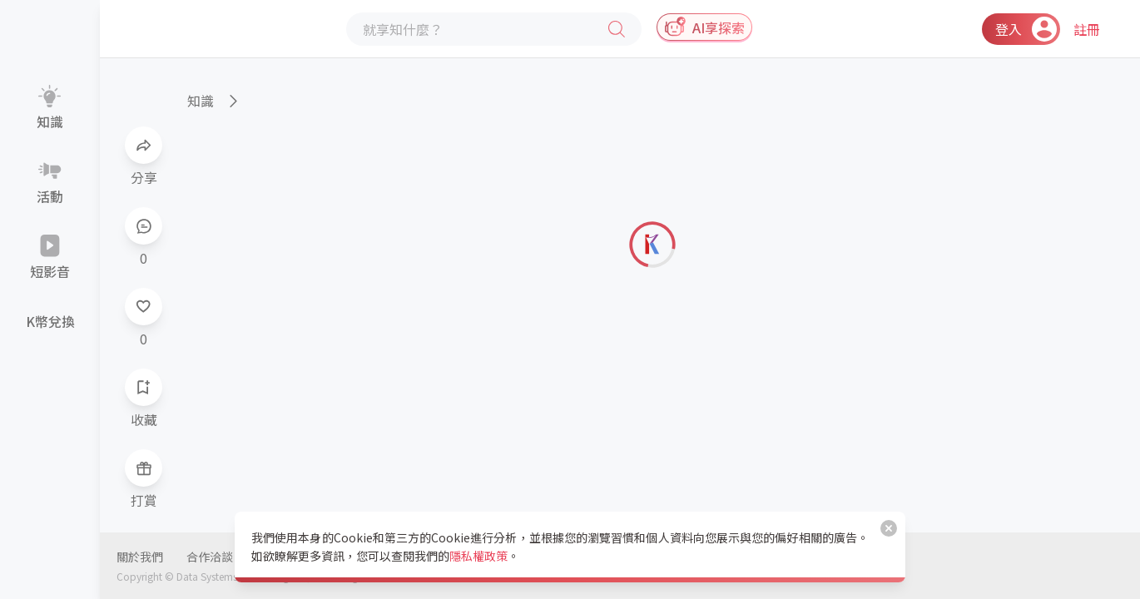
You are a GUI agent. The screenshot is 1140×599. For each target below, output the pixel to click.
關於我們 (139, 556)
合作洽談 (209, 556)
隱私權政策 (478, 555)
